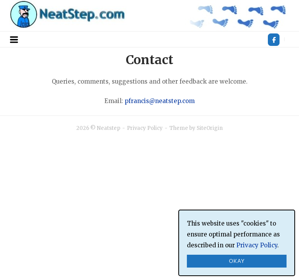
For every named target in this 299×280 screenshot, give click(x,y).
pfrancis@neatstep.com (160, 101)
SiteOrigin (210, 128)
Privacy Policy (145, 128)
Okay (237, 261)
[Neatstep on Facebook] (274, 39)
